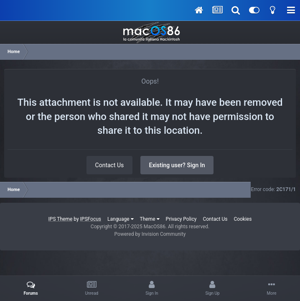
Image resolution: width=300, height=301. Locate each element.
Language (120, 219)
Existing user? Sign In (177, 165)
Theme (150, 219)
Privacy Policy (181, 219)
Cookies (243, 219)
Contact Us (109, 165)
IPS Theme (60, 219)
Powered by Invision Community (150, 234)
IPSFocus (90, 219)
